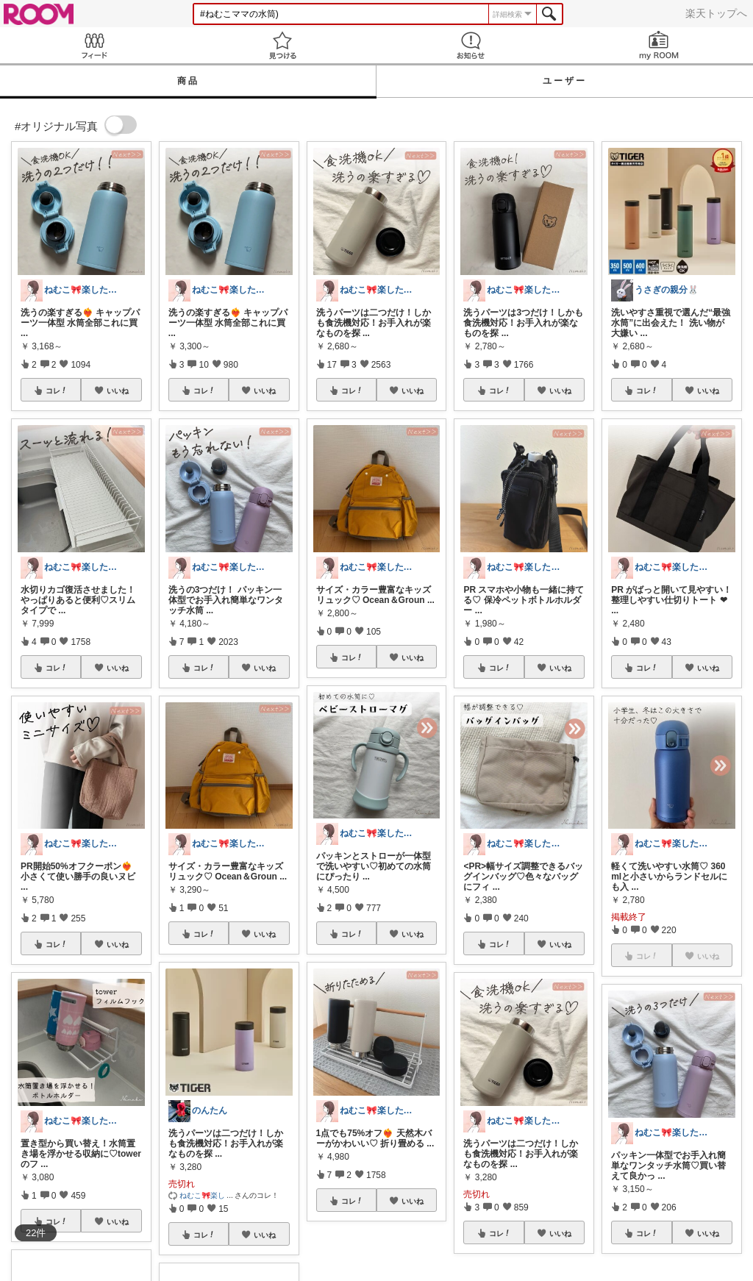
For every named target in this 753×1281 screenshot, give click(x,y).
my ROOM (659, 45)
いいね (118, 390)
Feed (94, 45)
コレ (57, 390)
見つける (282, 45)
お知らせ (470, 45)
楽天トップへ (716, 13)
